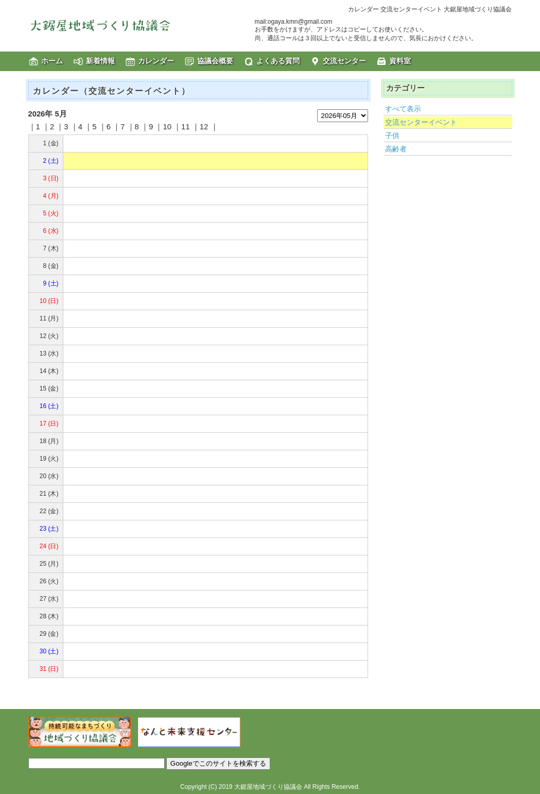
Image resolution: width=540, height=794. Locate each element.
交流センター (344, 61)
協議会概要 (215, 61)
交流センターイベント (421, 122)
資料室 (400, 61)
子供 (392, 135)
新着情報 (100, 61)
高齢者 (396, 149)
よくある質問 (278, 61)
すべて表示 (403, 109)
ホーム (52, 61)
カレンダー (156, 61)
